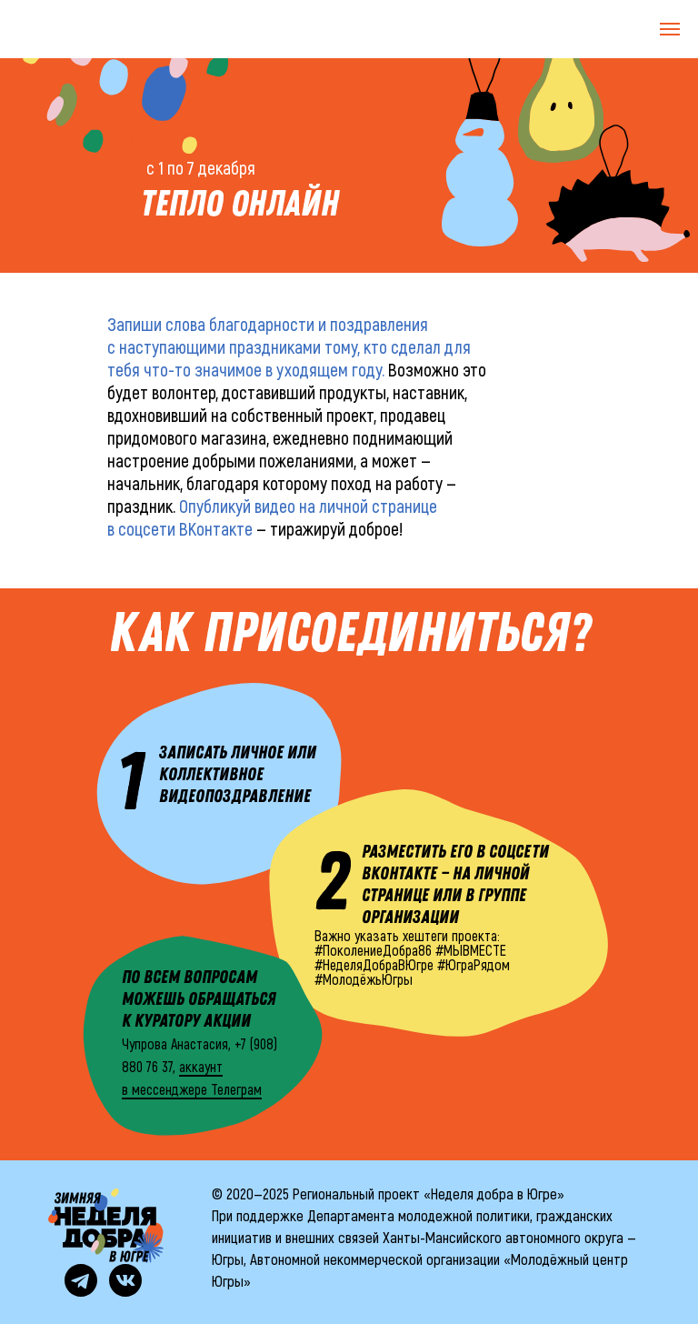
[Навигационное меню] (670, 29)
